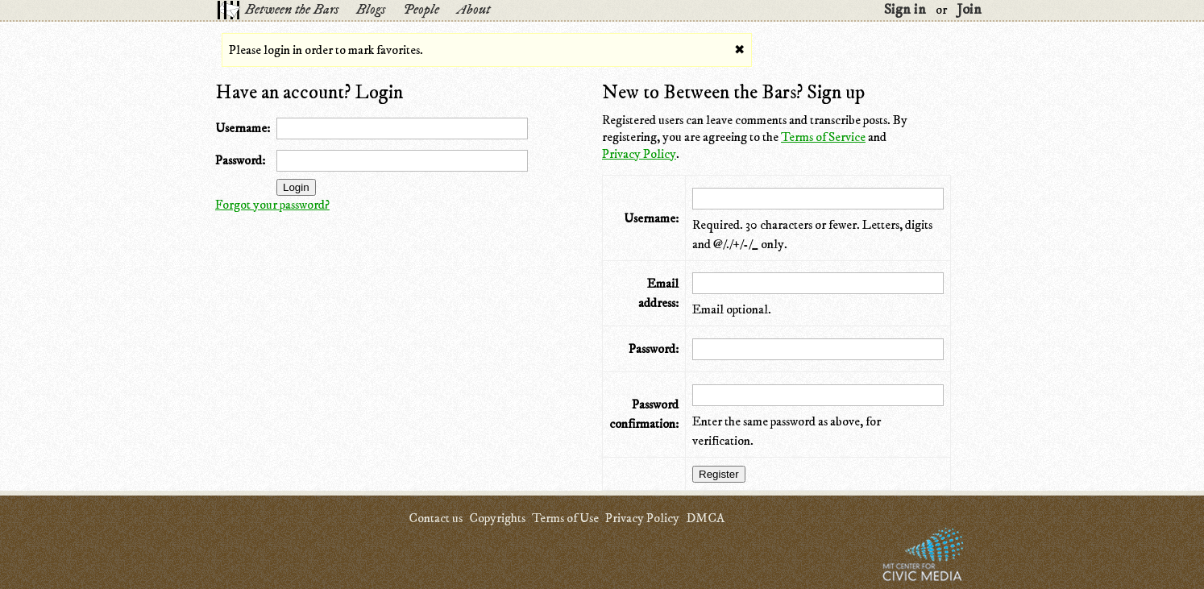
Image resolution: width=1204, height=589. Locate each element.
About (473, 10)
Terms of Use (565, 518)
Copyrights (497, 518)
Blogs (370, 10)
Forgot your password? (272, 205)
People (421, 10)
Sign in (905, 10)
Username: (242, 128)
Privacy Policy (639, 154)
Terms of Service (823, 137)
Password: (240, 160)
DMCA (705, 518)
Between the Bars (291, 10)
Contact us (436, 518)
